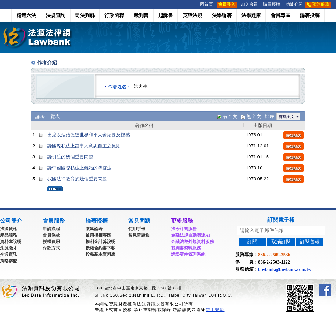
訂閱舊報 (310, 241)
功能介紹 (294, 4)
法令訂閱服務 (184, 229)
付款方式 (51, 248)
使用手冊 (136, 229)
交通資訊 (8, 254)
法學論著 (222, 15)
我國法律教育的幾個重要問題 (77, 178)
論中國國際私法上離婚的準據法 (79, 167)
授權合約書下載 (100, 248)
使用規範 (215, 309)
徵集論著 (94, 229)
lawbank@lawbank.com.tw (284, 269)
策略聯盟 (8, 261)
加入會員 (249, 4)
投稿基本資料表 (100, 254)
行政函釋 (114, 15)
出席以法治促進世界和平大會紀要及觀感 (88, 134)
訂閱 (252, 241)
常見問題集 (139, 235)
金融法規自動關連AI (190, 235)
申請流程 (51, 229)
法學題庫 (251, 15)
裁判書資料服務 (186, 248)
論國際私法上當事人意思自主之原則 (84, 145)
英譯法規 (192, 15)
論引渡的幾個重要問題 (70, 156)
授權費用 (51, 241)
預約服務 (320, 4)
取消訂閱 (281, 241)
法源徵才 (8, 248)
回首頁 (206, 4)
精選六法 (26, 15)
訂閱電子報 (281, 220)
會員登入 (226, 4)
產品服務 (8, 235)
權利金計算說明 (100, 241)
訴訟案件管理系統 (188, 254)
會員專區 (280, 15)
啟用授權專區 (98, 235)
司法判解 (85, 15)
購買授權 (271, 4)
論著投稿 (310, 15)
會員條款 (51, 235)
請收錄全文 (293, 135)
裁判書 (141, 15)
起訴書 (165, 15)
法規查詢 (55, 15)
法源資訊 (8, 229)
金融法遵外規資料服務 (192, 241)
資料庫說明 (10, 241)
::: (195, 4)
